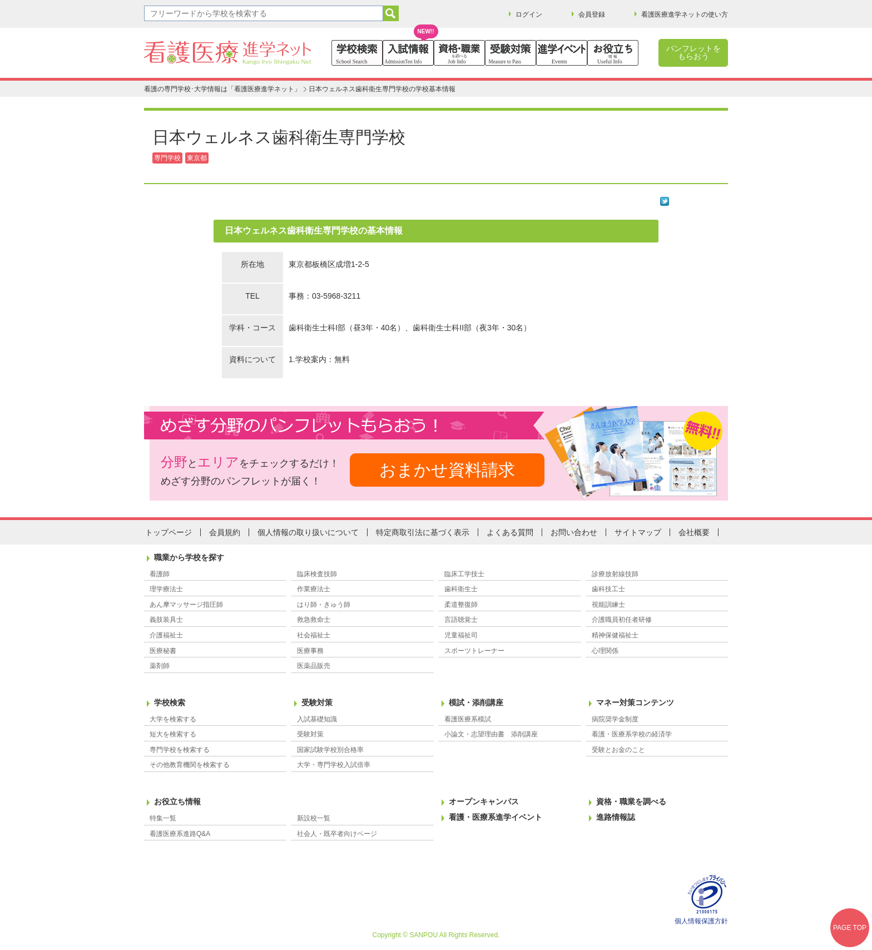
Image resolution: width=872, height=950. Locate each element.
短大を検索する (173, 734)
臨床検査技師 (317, 574)
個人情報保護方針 (701, 921)
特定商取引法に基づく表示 (422, 532)
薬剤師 (160, 666)
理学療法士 (166, 589)
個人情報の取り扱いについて (308, 532)
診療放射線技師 (615, 574)
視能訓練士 (608, 604)
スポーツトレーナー (474, 651)
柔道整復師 (461, 604)
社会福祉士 (313, 635)
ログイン (529, 14)
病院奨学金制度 (615, 719)
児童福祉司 (461, 635)
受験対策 (317, 702)
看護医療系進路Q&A (180, 834)
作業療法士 (313, 589)
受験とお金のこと (618, 750)
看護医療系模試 (467, 719)
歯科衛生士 (461, 589)
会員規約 (224, 532)
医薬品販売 (313, 666)
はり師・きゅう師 (323, 604)
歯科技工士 (608, 589)
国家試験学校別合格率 (330, 750)
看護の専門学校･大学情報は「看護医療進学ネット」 (222, 89)
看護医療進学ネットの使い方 (684, 14)
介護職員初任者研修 (622, 620)
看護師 (160, 574)
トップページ (168, 532)
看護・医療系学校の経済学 (632, 734)
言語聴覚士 (461, 620)
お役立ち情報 (177, 801)
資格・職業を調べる (631, 801)
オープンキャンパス (484, 801)
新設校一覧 (313, 818)
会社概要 (694, 532)
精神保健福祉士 (615, 635)
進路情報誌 (615, 817)
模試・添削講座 (476, 702)
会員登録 (591, 14)
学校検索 (169, 702)
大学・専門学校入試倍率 (333, 765)
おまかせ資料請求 (447, 470)
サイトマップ (638, 532)
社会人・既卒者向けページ (337, 834)
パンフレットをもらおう (693, 52)
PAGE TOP (849, 928)
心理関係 (605, 651)
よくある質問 (510, 532)
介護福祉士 (166, 635)
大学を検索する (173, 719)
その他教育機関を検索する (190, 765)
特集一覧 (163, 818)
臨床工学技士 (464, 574)
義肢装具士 (166, 620)
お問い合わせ (574, 532)
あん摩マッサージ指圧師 (186, 604)
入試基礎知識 (317, 719)
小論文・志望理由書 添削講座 (491, 734)
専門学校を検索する (180, 750)
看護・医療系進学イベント (495, 817)
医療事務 (310, 651)
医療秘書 (163, 651)
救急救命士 (313, 620)
